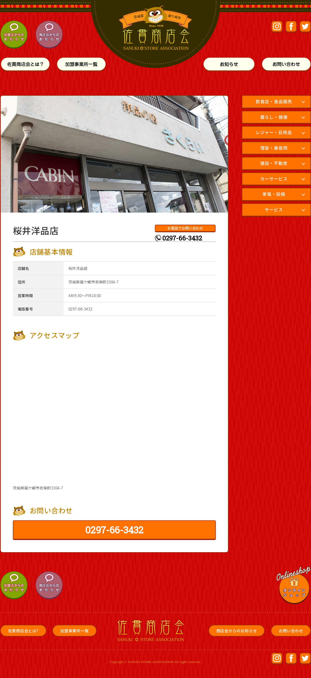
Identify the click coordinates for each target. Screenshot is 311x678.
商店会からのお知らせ (49, 35)
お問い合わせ (291, 631)
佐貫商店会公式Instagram (277, 27)
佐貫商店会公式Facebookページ (291, 27)
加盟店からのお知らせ (14, 35)
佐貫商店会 (152, 631)
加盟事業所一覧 (74, 631)
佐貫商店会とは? (23, 631)
